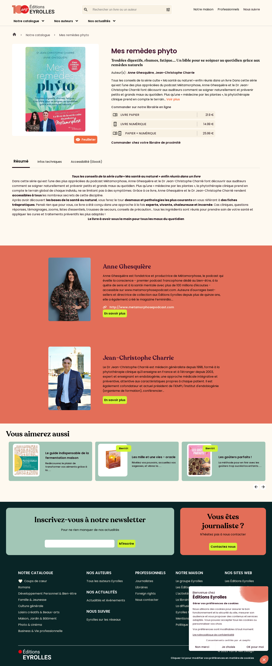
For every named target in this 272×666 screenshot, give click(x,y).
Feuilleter (86, 139)
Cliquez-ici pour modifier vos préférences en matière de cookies (212, 658)
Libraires (141, 587)
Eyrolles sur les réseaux (104, 619)
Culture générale (30, 606)
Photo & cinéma (30, 625)
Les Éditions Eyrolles (239, 581)
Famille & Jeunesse (32, 600)
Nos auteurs (63, 21)
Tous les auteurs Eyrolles (105, 581)
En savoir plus (114, 313)
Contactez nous (223, 546)
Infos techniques (49, 162)
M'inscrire (126, 543)
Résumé (21, 161)
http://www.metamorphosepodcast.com (138, 307)
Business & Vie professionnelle (40, 631)
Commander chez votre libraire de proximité (146, 142)
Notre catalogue (26, 21)
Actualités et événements (106, 600)
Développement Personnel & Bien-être (47, 593)
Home (14, 35)
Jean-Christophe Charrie (175, 72)
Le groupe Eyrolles (189, 581)
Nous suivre (251, 9)
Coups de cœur (32, 581)
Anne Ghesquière (141, 72)
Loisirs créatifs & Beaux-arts (39, 612)
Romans (24, 587)
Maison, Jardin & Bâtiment (37, 618)
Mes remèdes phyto (74, 35)
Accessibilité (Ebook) (86, 162)
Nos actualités (99, 21)
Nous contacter (146, 600)
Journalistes (144, 581)
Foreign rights (145, 593)
